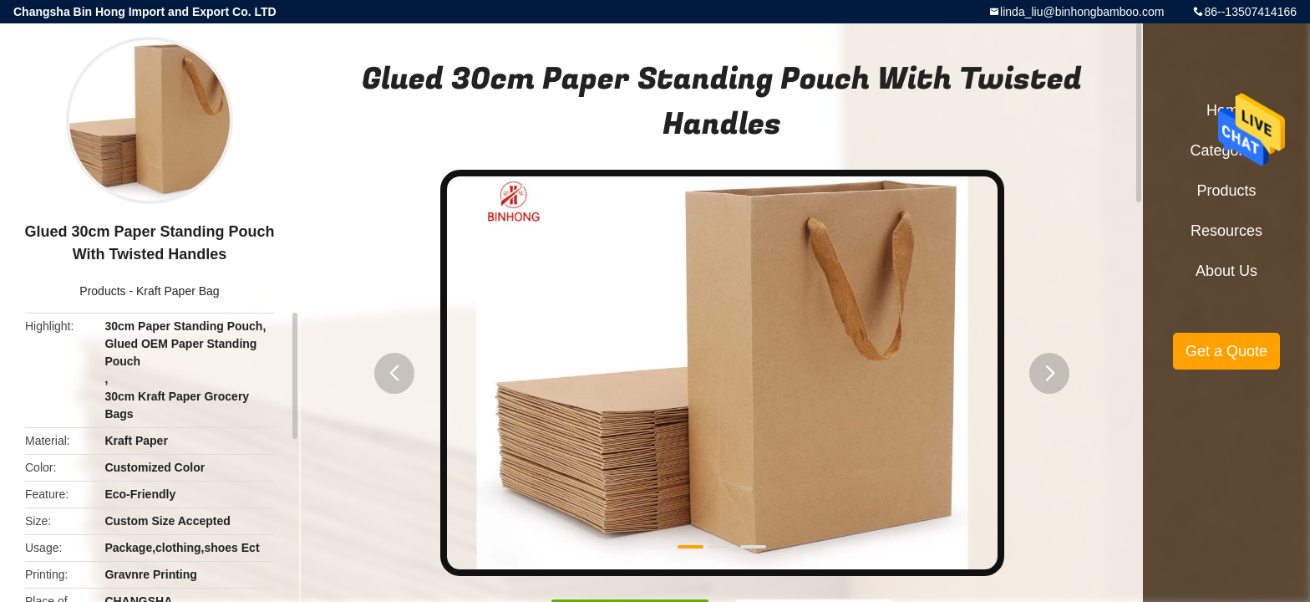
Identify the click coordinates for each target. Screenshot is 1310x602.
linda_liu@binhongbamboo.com (1082, 11)
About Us (1226, 271)
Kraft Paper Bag (178, 291)
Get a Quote (1226, 351)
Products (102, 291)
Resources (1226, 230)
